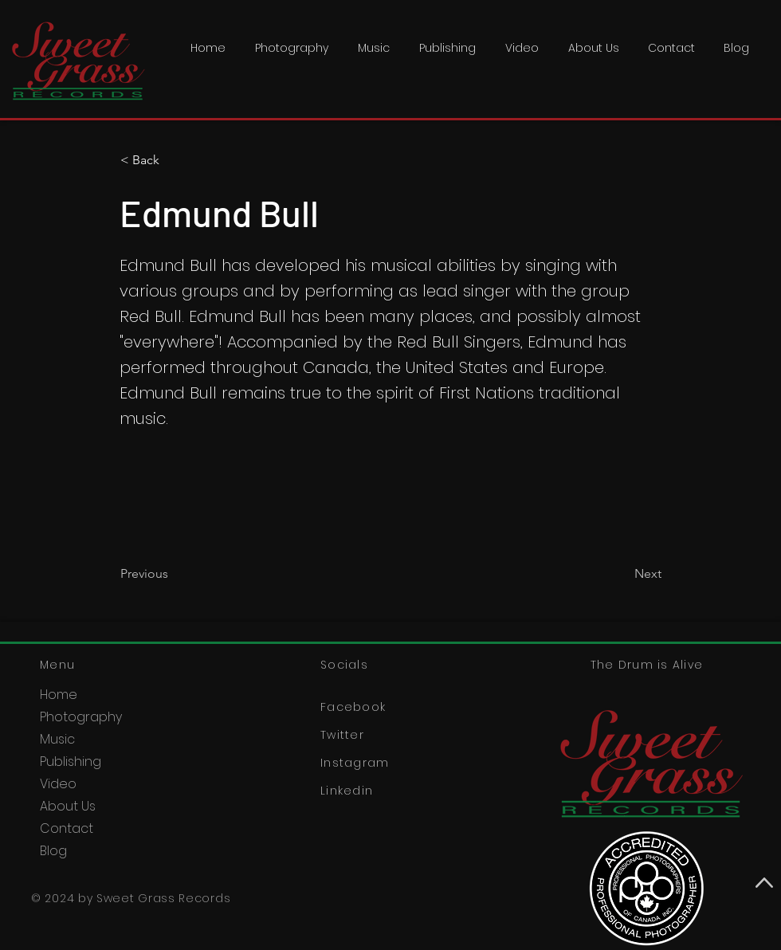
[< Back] (173, 160)
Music (57, 739)
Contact (66, 828)
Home (58, 694)
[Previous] (173, 574)
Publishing (70, 761)
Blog (53, 851)
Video (58, 784)
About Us (68, 806)
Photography (81, 717)
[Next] (621, 574)
